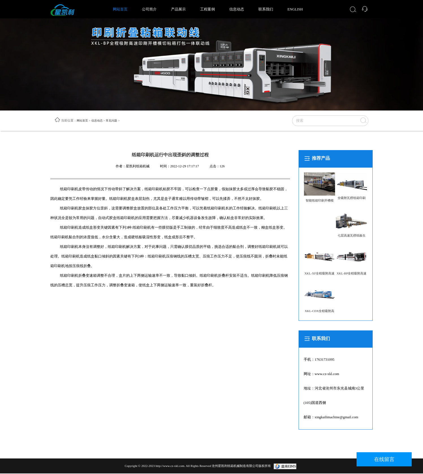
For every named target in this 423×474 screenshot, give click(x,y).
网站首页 (120, 9)
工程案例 (207, 9)
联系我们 (265, 9)
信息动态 (236, 9)
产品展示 (178, 9)
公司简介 (149, 9)
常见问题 (114, 120)
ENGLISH (295, 9)
